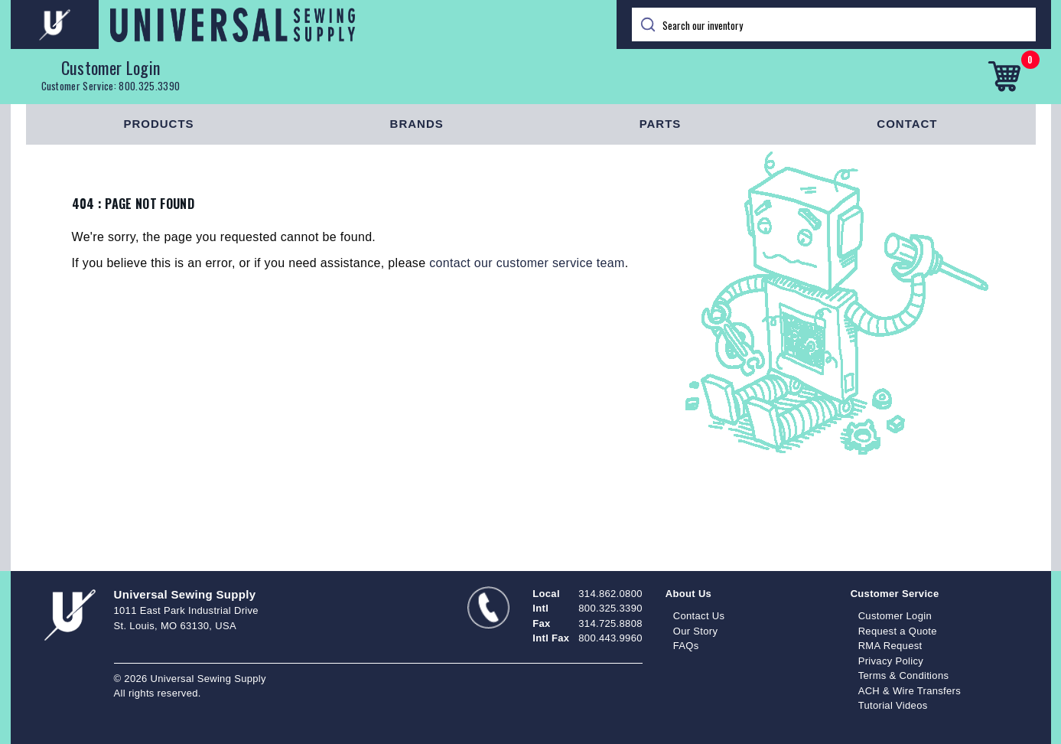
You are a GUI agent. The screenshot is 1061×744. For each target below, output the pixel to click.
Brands (417, 123)
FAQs (686, 645)
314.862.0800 (610, 593)
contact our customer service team (526, 262)
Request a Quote (897, 631)
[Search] (834, 24)
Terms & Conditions (903, 675)
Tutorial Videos (893, 705)
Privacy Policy (891, 661)
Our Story (695, 631)
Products (158, 123)
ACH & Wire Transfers (909, 691)
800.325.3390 (149, 85)
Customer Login (111, 67)
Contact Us (699, 616)
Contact (907, 123)
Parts (661, 123)
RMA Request (890, 645)
